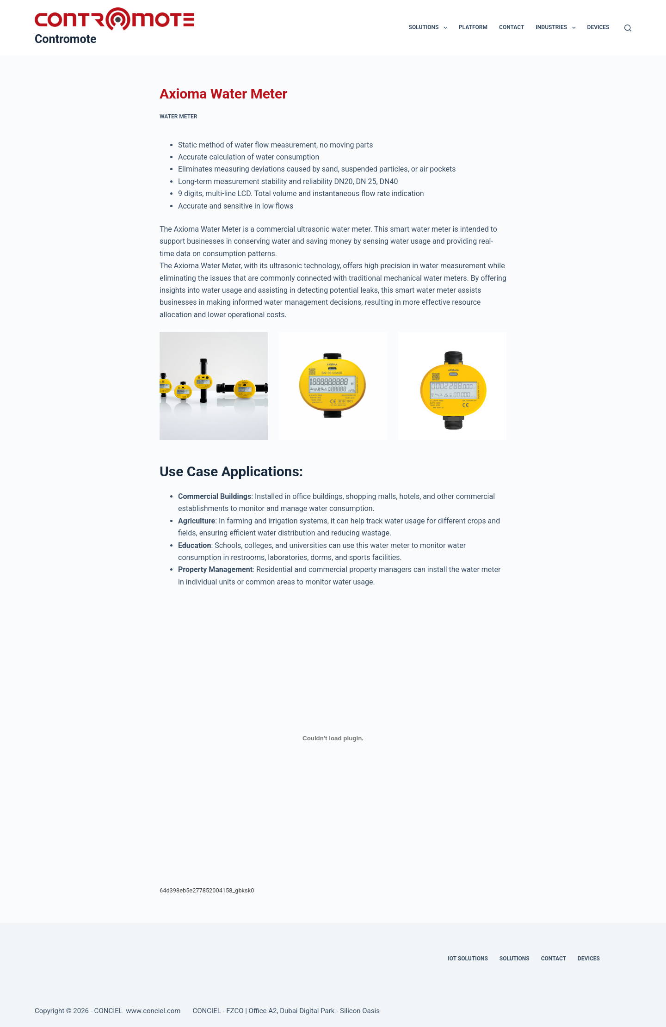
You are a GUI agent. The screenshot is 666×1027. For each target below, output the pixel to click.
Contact (511, 27)
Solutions (430, 27)
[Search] (627, 28)
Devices (598, 27)
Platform (473, 27)
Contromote (66, 39)
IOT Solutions (467, 958)
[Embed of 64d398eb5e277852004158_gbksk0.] (333, 738)
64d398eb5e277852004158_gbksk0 (207, 890)
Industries (557, 27)
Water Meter (178, 116)
